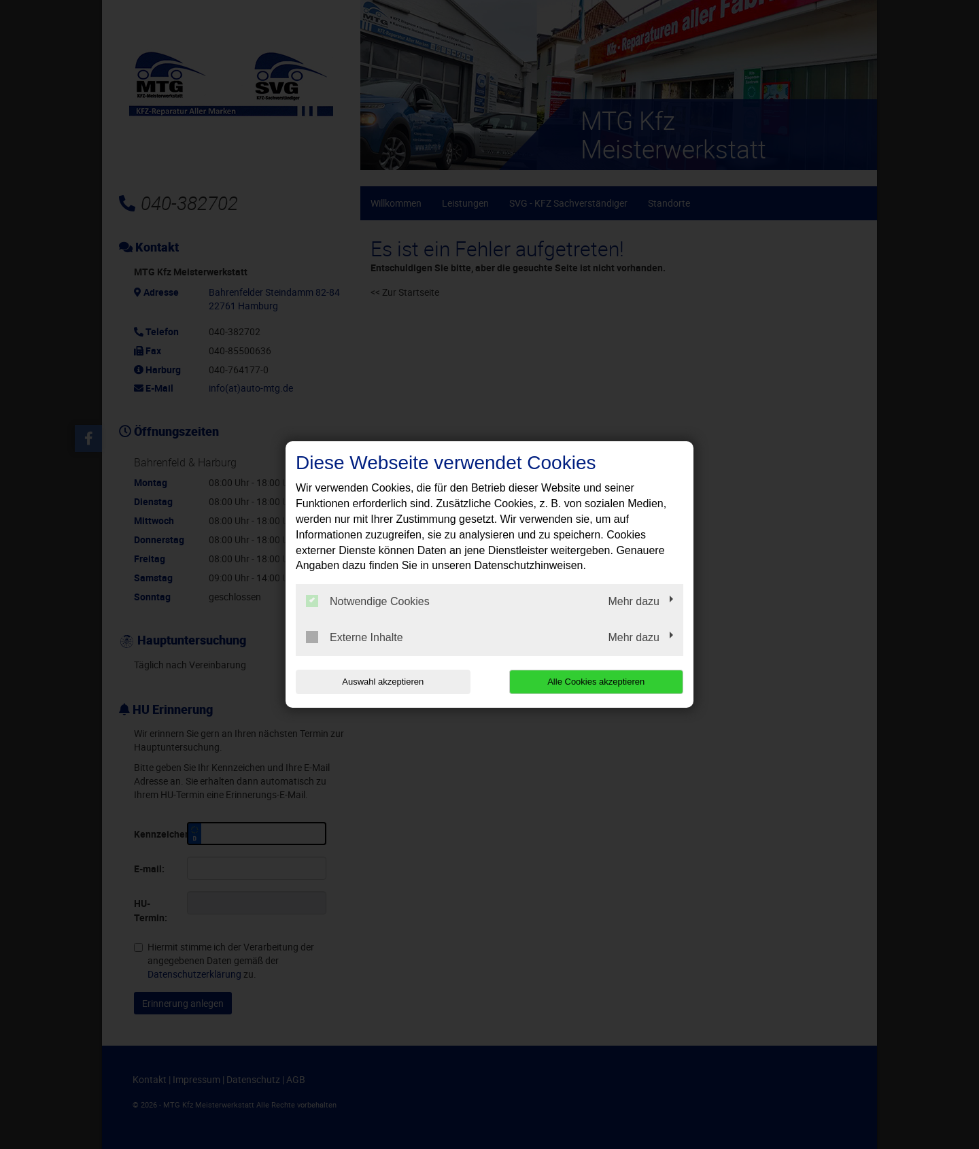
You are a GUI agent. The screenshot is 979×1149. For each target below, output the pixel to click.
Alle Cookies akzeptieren (596, 681)
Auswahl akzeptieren (383, 681)
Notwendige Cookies (368, 601)
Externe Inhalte (354, 637)
